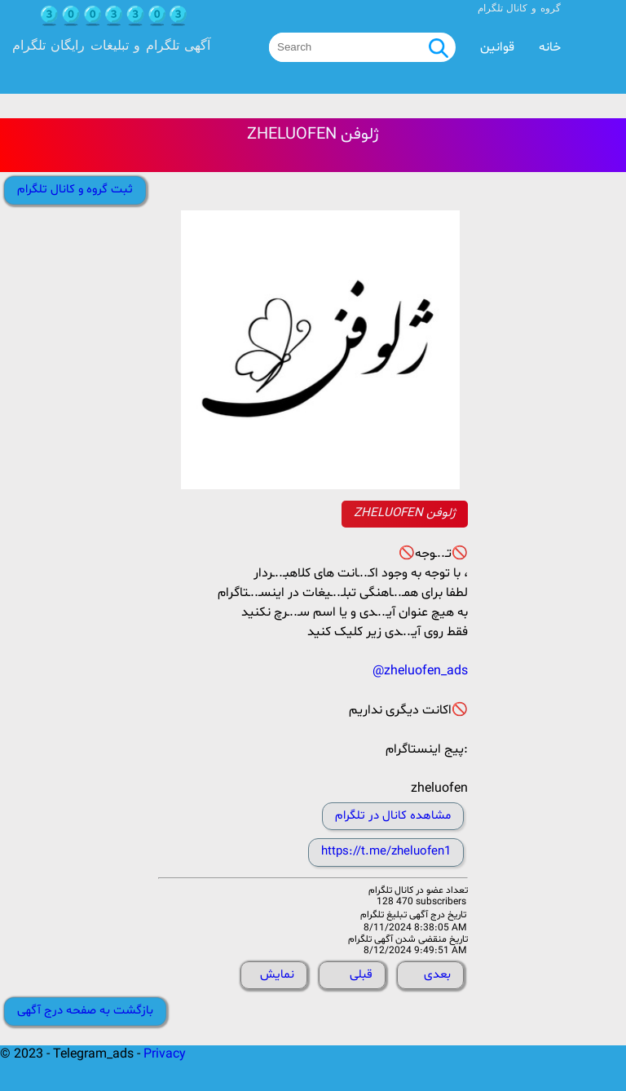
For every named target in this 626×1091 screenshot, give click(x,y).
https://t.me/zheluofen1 (386, 851)
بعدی (437, 974)
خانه (550, 47)
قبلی (361, 974)
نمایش (277, 974)
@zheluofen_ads (420, 671)
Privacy (164, 1054)
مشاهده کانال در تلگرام (393, 815)
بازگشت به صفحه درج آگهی (85, 1010)
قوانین (497, 47)
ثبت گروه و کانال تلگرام (75, 189)
